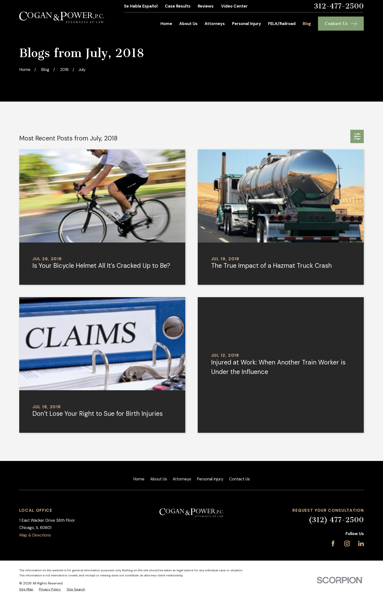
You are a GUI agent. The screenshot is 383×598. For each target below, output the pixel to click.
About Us (158, 479)
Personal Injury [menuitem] (246, 23)
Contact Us (239, 479)
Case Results (177, 6)
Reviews (206, 6)
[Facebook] (333, 543)
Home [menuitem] (166, 23)
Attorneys (182, 479)
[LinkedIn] (361, 543)
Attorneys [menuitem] (215, 23)
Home (138, 479)
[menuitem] (26, 589)
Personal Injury (210, 479)
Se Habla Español (141, 6)
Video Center (234, 6)
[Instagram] (347, 543)
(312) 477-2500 (336, 520)
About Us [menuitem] (188, 23)
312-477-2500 (339, 6)
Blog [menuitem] (307, 23)
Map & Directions (35, 535)
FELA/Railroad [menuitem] (282, 23)
